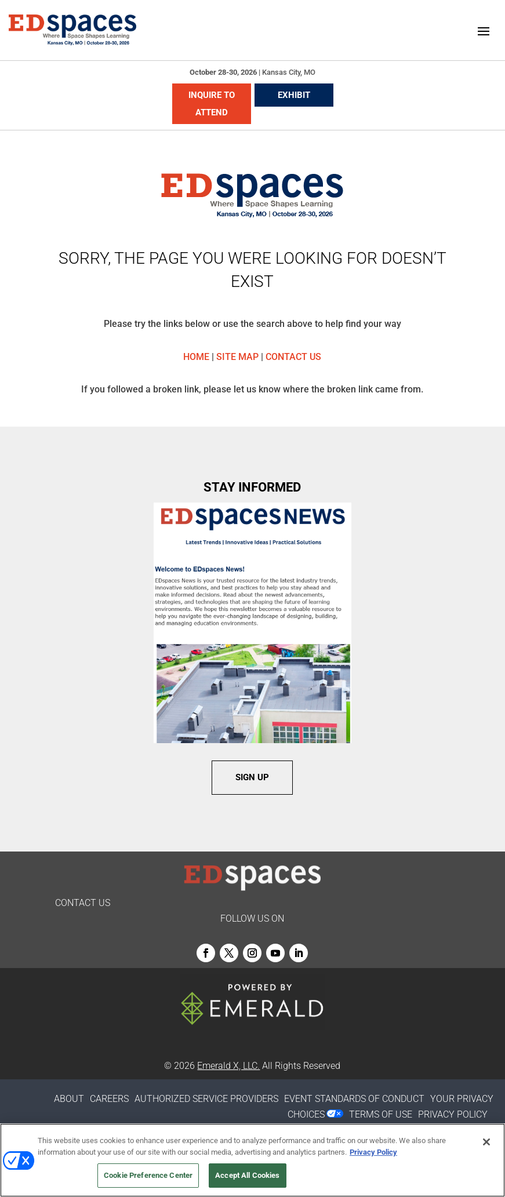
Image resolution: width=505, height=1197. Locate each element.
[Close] (486, 1142)
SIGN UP (252, 777)
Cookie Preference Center (148, 1175)
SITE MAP (237, 356)
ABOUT (69, 1098)
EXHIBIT (294, 95)
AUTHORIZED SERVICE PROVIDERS (206, 1098)
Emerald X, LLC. (228, 1065)
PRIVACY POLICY (453, 1114)
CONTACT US (293, 356)
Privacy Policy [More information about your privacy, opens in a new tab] (373, 1152)
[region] (252, 1160)
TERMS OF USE (380, 1114)
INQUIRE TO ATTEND (211, 104)
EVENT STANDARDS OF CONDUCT (354, 1098)
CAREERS (109, 1098)
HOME (196, 356)
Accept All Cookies (247, 1175)
